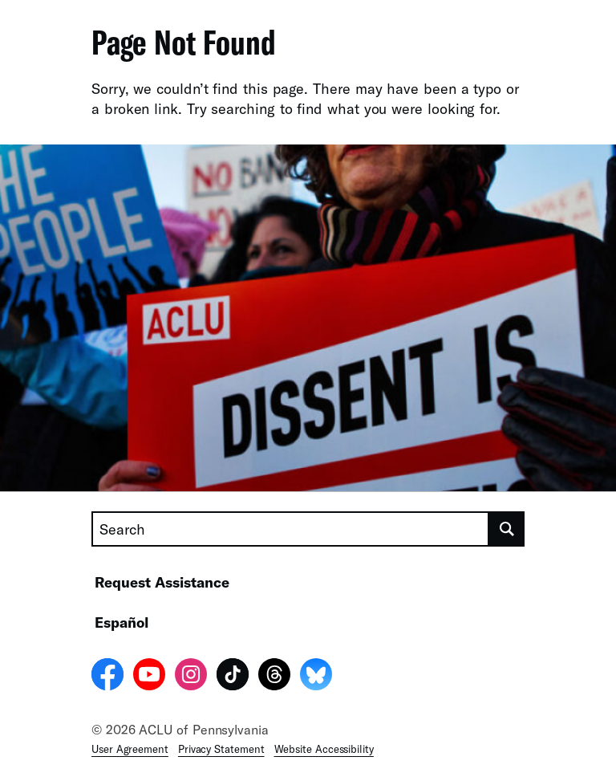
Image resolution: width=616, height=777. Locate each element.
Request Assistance (162, 582)
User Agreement (129, 748)
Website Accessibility (324, 748)
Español (121, 622)
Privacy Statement (221, 748)
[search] (507, 529)
